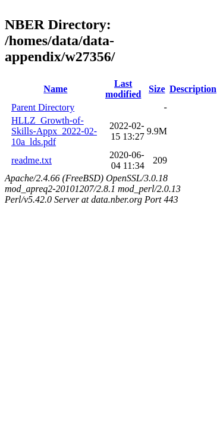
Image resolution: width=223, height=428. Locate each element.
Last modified (123, 88)
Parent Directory (42, 107)
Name (55, 89)
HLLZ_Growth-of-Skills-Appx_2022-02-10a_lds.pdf (54, 131)
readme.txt (31, 160)
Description (192, 89)
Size (157, 89)
